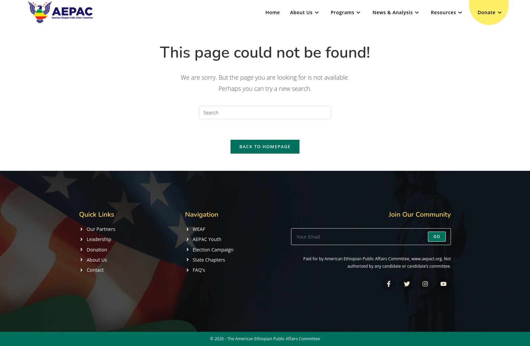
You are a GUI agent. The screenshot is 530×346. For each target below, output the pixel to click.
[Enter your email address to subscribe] (371, 236)
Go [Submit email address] (436, 236)
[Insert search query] (265, 112)
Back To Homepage (264, 146)
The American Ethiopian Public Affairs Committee (273, 339)
